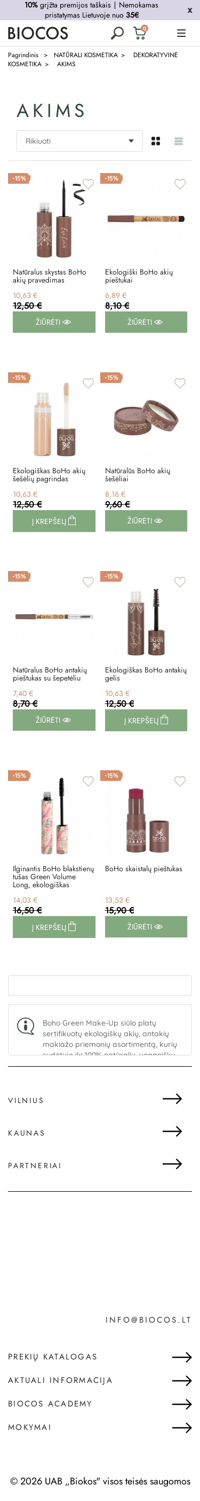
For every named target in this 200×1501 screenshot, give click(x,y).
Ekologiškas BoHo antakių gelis (146, 674)
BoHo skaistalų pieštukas (143, 869)
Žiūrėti (53, 322)
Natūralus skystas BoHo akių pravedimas (49, 276)
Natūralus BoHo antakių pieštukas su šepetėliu (50, 674)
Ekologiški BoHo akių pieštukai (139, 276)
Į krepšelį (50, 521)
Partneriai (35, 1165)
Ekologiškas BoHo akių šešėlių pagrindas (49, 475)
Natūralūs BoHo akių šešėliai (137, 475)
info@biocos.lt (149, 1320)
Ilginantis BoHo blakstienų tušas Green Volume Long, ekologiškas (53, 877)
